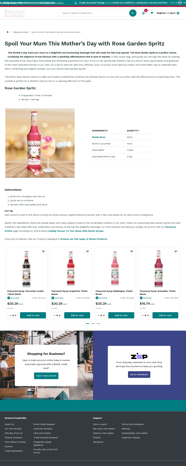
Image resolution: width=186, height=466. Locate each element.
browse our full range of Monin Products (84, 239)
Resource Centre (78, 26)
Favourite (43, 253)
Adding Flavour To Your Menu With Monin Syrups (75, 231)
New (105, 26)
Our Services (29, 26)
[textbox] (115, 16)
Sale (95, 26)
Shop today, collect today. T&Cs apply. (45, 2)
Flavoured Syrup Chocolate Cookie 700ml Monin (69, 292)
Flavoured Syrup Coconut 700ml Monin (24, 292)
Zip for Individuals (139, 374)
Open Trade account (46, 376)
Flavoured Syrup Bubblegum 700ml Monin (158, 292)
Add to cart (33, 315)
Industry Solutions (52, 26)
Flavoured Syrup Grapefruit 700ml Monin (114, 292)
